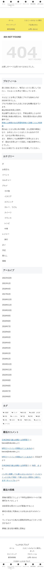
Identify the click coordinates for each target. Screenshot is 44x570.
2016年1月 (6, 359)
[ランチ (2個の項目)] (15, 412)
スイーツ (8, 212)
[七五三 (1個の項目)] (12, 420)
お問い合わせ (32, 557)
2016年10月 (7, 310)
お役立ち (5, 169)
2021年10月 (7, 278)
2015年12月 (7, 364)
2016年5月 (6, 337)
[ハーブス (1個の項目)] (22, 423)
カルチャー (6, 180)
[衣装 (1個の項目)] (5, 416)
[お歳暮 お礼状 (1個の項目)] (35, 412)
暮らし (5, 256)
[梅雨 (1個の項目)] (38, 416)
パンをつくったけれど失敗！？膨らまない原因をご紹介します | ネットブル (22, 477)
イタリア (8, 196)
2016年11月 (7, 305)
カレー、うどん (10, 207)
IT (3, 164)
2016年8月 (6, 321)
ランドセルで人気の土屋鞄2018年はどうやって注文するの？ (22, 521)
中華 (6, 229)
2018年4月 (6, 289)
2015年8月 (6, 386)
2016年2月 (6, 353)
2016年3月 (6, 348)
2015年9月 (6, 380)
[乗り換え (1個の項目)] (28, 420)
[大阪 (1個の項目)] (20, 420)
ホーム (12, 548)
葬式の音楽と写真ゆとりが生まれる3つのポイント (21, 512)
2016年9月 (6, 316)
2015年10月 (7, 375)
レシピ (7, 223)
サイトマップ (12, 554)
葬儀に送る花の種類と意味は (13, 528)
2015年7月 (6, 391)
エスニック (8, 202)
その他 (7, 191)
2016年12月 (7, 299)
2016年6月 (6, 332)
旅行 (6, 239)
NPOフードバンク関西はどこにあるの (17, 448)
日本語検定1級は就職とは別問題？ (15, 440)
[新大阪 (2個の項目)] (24, 412)
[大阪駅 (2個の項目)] (6, 412)
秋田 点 (35, 465)
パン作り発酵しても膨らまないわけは (17, 474)
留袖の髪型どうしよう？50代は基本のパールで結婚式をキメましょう (21, 499)
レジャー (5, 234)
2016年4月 (6, 343)
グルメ (5, 185)
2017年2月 (6, 294)
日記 (4, 250)
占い (4, 245)
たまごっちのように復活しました (32, 549)
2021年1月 (6, 283)
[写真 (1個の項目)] (23, 416)
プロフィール (32, 554)
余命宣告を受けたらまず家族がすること (18, 506)
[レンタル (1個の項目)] (14, 416)
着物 (4, 261)
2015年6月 (6, 396)
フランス (8, 218)
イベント (5, 175)
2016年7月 (6, 326)
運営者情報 (12, 557)
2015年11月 (7, 370)
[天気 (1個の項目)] (5, 420)
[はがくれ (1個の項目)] (37, 420)
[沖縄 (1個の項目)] (30, 416)
